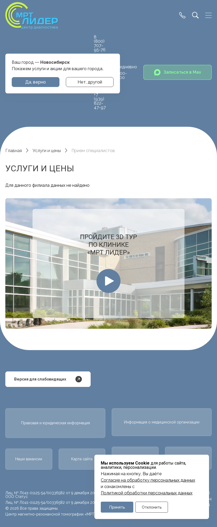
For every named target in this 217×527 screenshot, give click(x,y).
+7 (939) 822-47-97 (100, 101)
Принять (117, 507)
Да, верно (35, 82)
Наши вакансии (28, 459)
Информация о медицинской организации (161, 422)
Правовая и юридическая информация (55, 423)
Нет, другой (90, 82)
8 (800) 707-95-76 (100, 43)
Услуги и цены (47, 150)
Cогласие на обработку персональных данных (148, 480)
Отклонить (152, 507)
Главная (13, 150)
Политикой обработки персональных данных (146, 493)
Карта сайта (82, 459)
